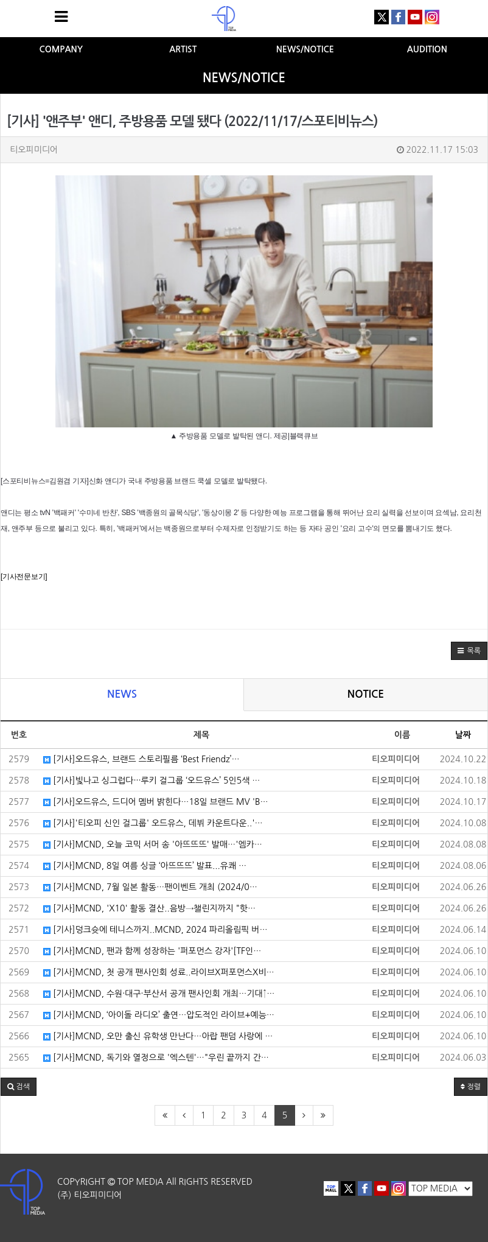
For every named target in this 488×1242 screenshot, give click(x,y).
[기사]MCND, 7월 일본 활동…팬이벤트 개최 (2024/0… (150, 887)
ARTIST (183, 49)
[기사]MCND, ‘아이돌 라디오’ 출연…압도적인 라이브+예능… (158, 1015)
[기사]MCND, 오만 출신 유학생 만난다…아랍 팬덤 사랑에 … (158, 1036)
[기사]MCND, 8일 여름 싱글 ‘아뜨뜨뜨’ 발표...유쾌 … (144, 865)
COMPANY (61, 49)
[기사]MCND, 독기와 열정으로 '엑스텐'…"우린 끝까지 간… (156, 1057)
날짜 (463, 735)
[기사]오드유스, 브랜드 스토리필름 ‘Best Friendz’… (141, 759)
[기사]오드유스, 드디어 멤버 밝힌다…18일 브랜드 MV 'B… (155, 802)
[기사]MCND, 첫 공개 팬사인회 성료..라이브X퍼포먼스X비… (158, 972)
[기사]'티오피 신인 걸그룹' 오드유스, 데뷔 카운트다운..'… (153, 823)
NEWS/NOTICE (305, 49)
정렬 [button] (471, 1086)
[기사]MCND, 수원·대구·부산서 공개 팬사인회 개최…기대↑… (158, 993)
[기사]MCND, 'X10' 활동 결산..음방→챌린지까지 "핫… (149, 908)
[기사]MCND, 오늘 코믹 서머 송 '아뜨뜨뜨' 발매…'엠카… (152, 844)
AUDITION (427, 49)
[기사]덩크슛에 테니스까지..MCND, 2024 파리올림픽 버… (155, 929)
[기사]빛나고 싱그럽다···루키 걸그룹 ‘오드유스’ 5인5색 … (151, 780)
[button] (469, 651)
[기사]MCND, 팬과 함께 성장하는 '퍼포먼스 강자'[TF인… (152, 951)
